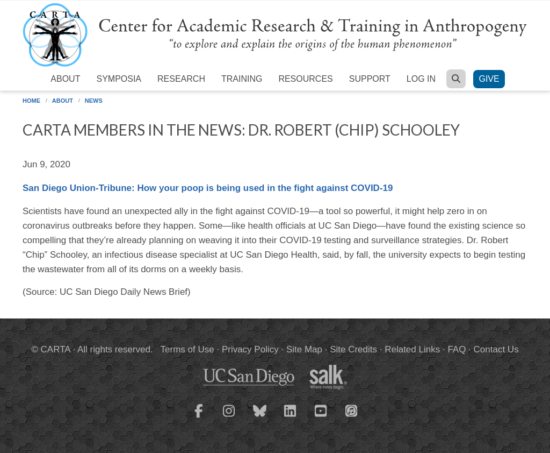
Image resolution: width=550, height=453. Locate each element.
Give (489, 78)
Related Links (412, 349)
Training (241, 78)
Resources (305, 78)
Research (181, 78)
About (65, 78)
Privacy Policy (250, 349)
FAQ (456, 349)
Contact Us (496, 349)
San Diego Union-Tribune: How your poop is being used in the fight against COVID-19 (208, 188)
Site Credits (353, 349)
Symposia (118, 78)
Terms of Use (187, 349)
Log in (421, 78)
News (94, 100)
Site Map (304, 349)
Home (31, 100)
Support (369, 78)
